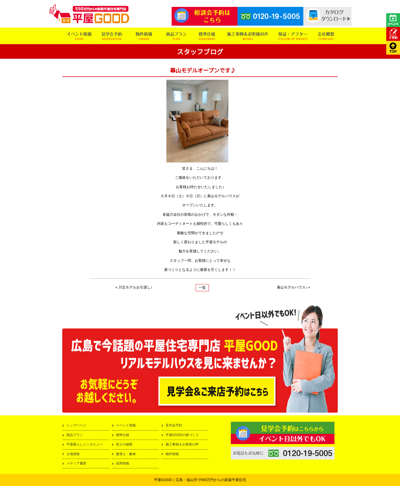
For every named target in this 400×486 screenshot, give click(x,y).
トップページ (76, 425)
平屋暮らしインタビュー (84, 444)
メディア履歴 (76, 463)
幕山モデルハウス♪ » (293, 287)
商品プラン (74, 435)
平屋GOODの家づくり (182, 435)
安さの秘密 (124, 444)
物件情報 (172, 454)
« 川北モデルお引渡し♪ (133, 287)
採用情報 (122, 463)
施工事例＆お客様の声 (182, 444)
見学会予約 (174, 425)
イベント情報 (126, 425)
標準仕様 (122, 435)
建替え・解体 (126, 454)
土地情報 (73, 454)
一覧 (202, 287)
